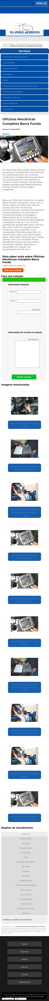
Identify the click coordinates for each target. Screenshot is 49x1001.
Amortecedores (9, 63)
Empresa (24, 952)
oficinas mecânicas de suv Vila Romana (24, 642)
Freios (5, 80)
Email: (25, 301)
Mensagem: (27, 353)
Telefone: (29, 311)
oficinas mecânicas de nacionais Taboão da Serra (24, 599)
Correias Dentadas (10, 68)
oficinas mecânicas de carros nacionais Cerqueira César (24, 817)
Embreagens (8, 74)
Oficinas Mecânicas (10, 103)
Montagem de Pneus (11, 97)
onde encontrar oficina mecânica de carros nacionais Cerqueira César (24, 512)
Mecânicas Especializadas (13, 92)
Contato (24, 974)
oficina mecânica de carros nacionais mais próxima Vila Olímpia (24, 687)
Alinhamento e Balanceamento (15, 57)
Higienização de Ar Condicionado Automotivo (21, 86)
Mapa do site (24, 982)
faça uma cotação (12, 270)
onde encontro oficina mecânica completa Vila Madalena (24, 467)
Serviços (24, 51)
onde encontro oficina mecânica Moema (24, 774)
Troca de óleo (8, 109)
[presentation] (25, 323)
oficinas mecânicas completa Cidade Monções (24, 556)
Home (24, 944)
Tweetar (6, 134)
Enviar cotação (24, 377)
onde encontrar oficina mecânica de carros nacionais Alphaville (24, 731)
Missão (24, 959)
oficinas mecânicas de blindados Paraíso (24, 424)
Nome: (25, 291)
